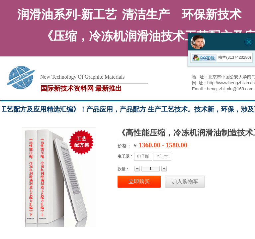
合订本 (162, 156)
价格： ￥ (127, 145)
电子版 (143, 156)
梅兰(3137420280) (221, 57)
